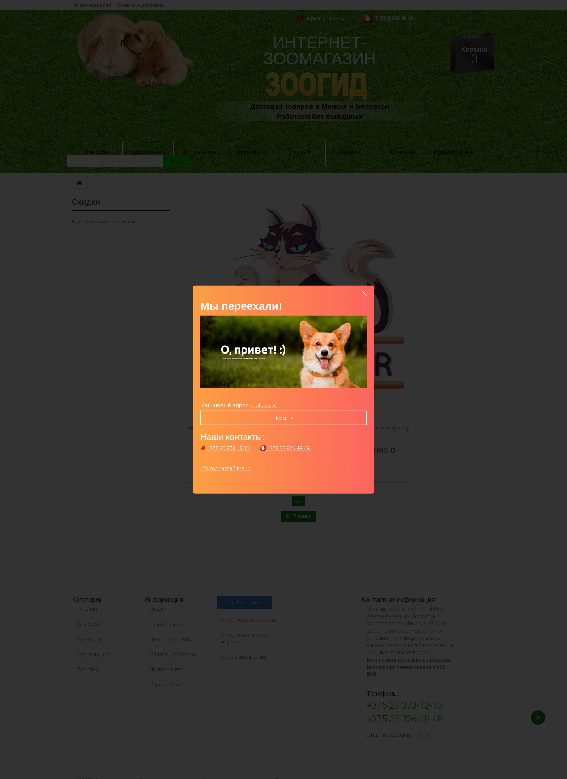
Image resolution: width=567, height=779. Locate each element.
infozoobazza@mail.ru (226, 468)
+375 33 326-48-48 (285, 448)
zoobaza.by (263, 405)
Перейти (283, 417)
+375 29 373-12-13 (225, 448)
